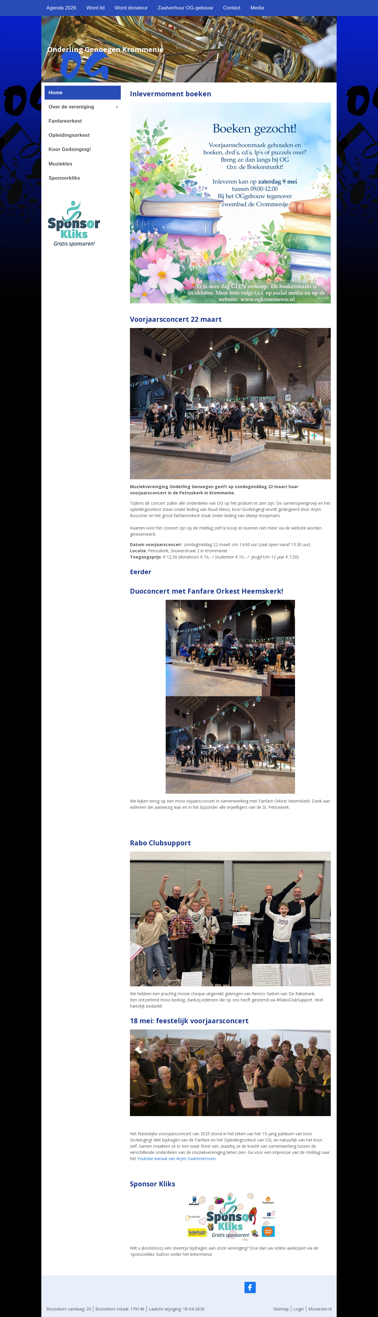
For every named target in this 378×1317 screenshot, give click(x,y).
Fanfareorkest (65, 121)
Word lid (95, 8)
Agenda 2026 (61, 8)
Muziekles (60, 164)
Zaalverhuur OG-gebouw (185, 8)
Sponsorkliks (64, 178)
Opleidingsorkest (69, 135)
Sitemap (281, 1309)
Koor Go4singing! (70, 149)
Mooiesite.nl (320, 1309)
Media (257, 8)
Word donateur (131, 8)
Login (298, 1309)
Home (56, 92)
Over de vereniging (83, 107)
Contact (231, 8)
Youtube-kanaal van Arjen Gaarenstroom (176, 1158)
